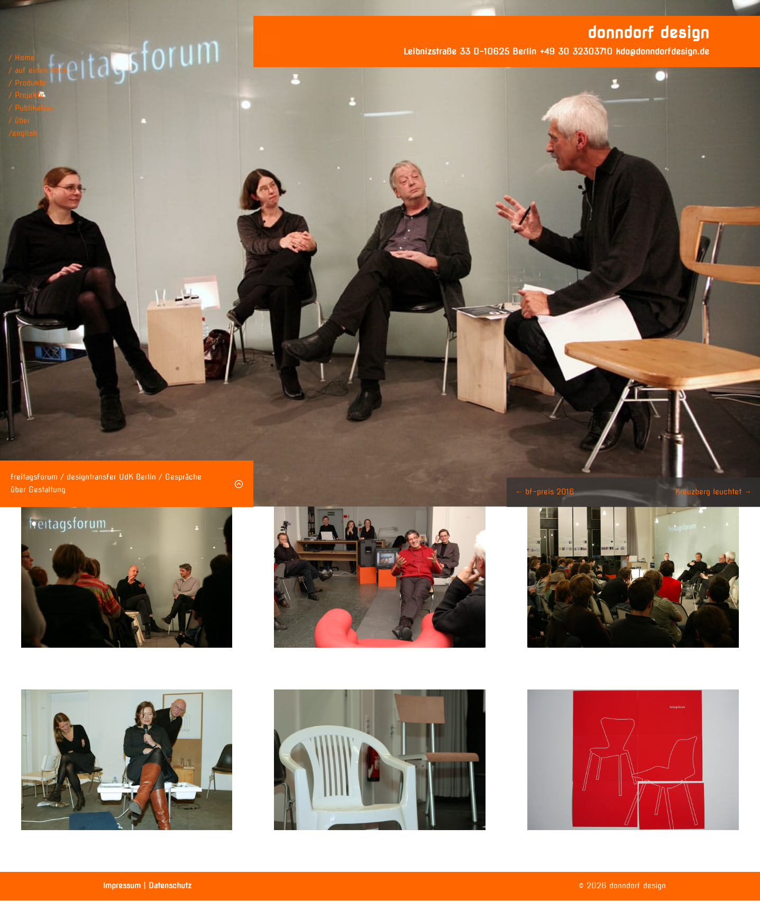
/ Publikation (30, 108)
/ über (19, 120)
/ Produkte (27, 83)
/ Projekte (26, 95)
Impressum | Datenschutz (147, 885)
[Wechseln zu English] (38, 133)
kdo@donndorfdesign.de (662, 52)
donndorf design (648, 32)
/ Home (21, 57)
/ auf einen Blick (38, 70)
